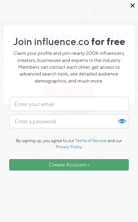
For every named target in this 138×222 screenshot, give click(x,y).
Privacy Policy (68, 146)
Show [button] (122, 121)
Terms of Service (91, 140)
